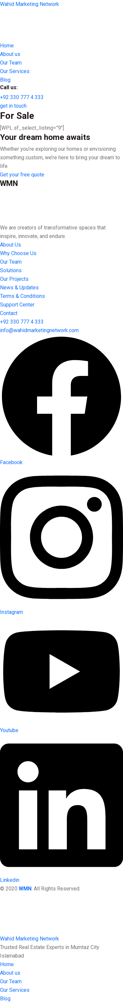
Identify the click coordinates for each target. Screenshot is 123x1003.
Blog (5, 998)
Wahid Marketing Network (29, 4)
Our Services (15, 990)
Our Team (11, 981)
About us (10, 973)
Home (7, 964)
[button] (22, 97)
